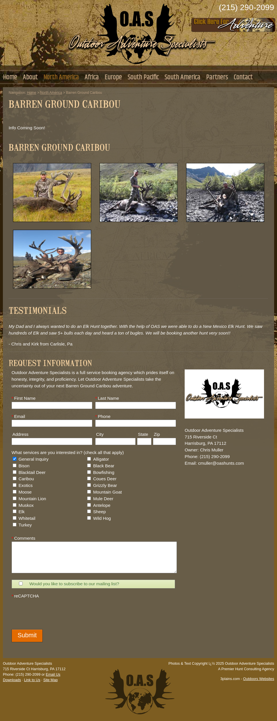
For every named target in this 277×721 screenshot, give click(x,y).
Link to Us (32, 680)
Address (20, 434)
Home (10, 77)
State (142, 434)
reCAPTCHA (25, 595)
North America (61, 77)
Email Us (53, 675)
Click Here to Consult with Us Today (233, 23)
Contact (243, 77)
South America (182, 77)
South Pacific (143, 77)
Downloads (12, 680)
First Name (23, 398)
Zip (156, 434)
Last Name (107, 398)
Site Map (50, 680)
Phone (103, 416)
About (30, 77)
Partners (217, 77)
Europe (113, 77)
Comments (23, 538)
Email (18, 416)
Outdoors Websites (258, 679)
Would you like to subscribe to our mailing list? (74, 583)
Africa (92, 77)
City (99, 434)
